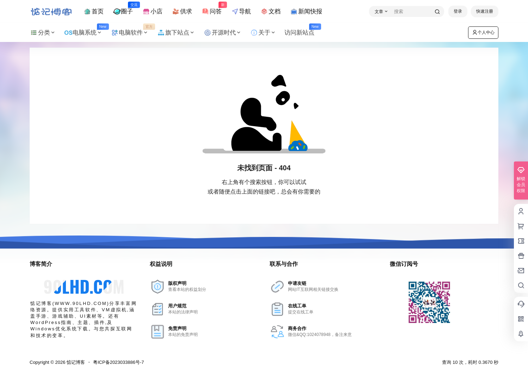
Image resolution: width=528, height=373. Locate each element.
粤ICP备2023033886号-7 (118, 362)
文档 (270, 11)
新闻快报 (306, 11)
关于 (263, 32)
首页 (93, 11)
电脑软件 (132, 32)
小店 (152, 11)
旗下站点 (176, 32)
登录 (458, 11)
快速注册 (484, 11)
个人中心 (483, 32)
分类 (43, 32)
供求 (182, 11)
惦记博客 (75, 362)
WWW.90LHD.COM (81, 303)
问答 (211, 8)
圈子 (123, 8)
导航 (241, 11)
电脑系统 (85, 32)
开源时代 (222, 32)
